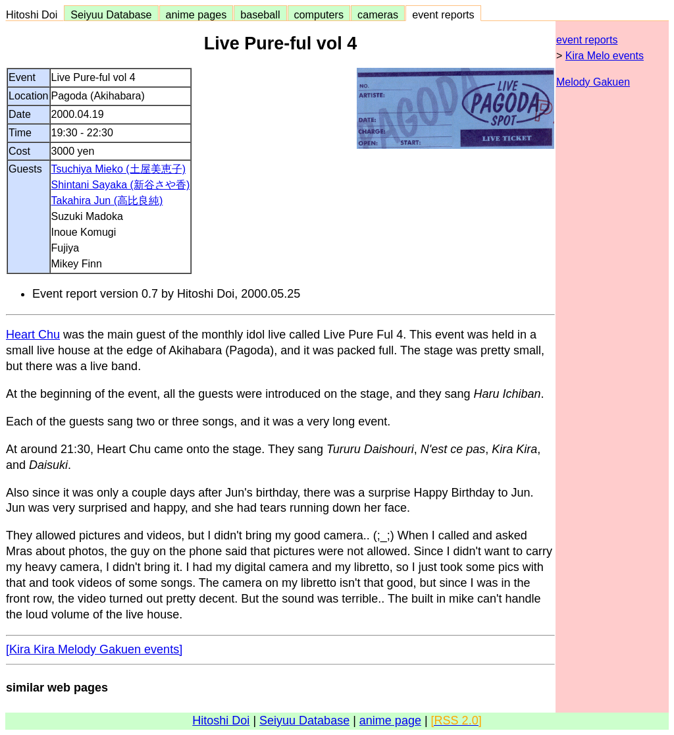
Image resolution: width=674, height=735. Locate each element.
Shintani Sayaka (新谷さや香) (120, 184)
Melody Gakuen (593, 82)
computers (319, 14)
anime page (390, 720)
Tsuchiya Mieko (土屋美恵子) (118, 169)
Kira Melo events (604, 55)
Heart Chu (33, 334)
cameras (377, 14)
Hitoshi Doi (34, 14)
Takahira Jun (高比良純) (107, 200)
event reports (443, 14)
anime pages (196, 14)
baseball (260, 14)
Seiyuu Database (111, 14)
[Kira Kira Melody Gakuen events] (94, 649)
